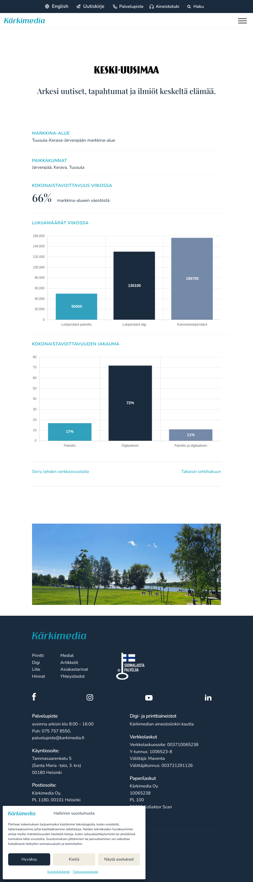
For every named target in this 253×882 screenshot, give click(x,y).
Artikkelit (69, 663)
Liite (36, 669)
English (60, 6)
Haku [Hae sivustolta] (195, 6)
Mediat (67, 656)
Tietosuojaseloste (85, 872)
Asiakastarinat (74, 669)
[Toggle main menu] (243, 22)
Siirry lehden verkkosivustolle (60, 472)
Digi (36, 663)
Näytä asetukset (119, 859)
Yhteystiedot (72, 676)
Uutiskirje (93, 6)
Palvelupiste (131, 6)
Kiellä (74, 859)
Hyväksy (29, 859)
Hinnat (38, 676)
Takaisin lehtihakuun (201, 472)
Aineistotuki (167, 6)
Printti (38, 656)
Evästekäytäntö (59, 872)
